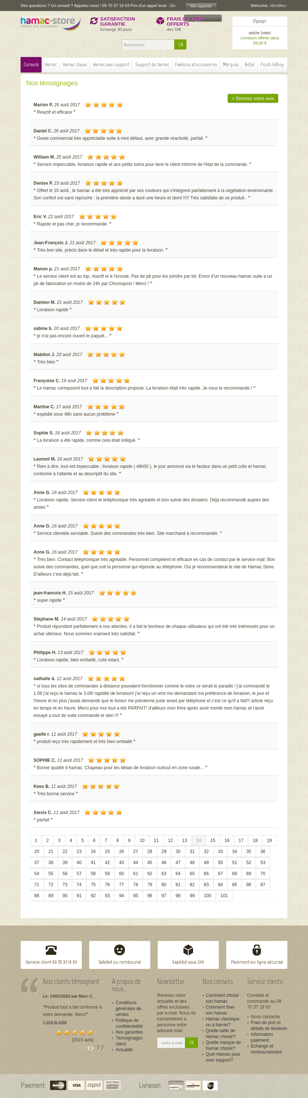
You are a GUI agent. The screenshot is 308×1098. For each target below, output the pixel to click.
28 (149, 851)
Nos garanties (129, 1032)
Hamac (51, 64)
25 (107, 851)
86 (248, 884)
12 (170, 840)
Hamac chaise (75, 64)
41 (93, 862)
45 (149, 862)
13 (184, 840)
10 (142, 840)
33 (220, 851)
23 (79, 851)
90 (65, 895)
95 (135, 895)
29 (163, 851)
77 (121, 884)
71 (36, 884)
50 (220, 862)
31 (192, 851)
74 (79, 884)
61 (135, 873)
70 (262, 873)
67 (220, 873)
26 (121, 851)
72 (50, 884)
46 (163, 862)
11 (156, 840)
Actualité (124, 1049)
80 (163, 884)
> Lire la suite (55, 1022)
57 (79, 873)
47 (178, 862)
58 (93, 873)
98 (178, 895)
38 (50, 862)
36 (262, 851)
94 (121, 895)
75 (93, 884)
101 (224, 895)
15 (212, 840)
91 (79, 895)
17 (241, 840)
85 (234, 884)
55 (50, 873)
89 (50, 895)
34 (234, 851)
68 (234, 873)
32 (206, 851)
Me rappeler (201, 6)
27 (135, 851)
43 (121, 862)
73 (65, 884)
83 (206, 884)
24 (93, 851)
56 (65, 873)
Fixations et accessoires (196, 64)
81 (178, 884)
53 (262, 862)
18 (255, 840)
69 (248, 873)
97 (163, 895)
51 (234, 862)
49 (206, 862)
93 (107, 895)
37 (36, 862)
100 (207, 895)
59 (107, 873)
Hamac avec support (111, 64)
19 (269, 840)
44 (135, 862)
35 (248, 851)
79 (149, 884)
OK (180, 45)
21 (50, 851)
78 (135, 884)
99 (192, 895)
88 (36, 895)
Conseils (31, 64)
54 (36, 873)
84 (220, 884)
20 (36, 851)
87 (262, 884)
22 (65, 851)
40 (79, 862)
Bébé (250, 64)
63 (163, 873)
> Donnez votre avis (253, 98)
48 (192, 862)
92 (93, 895)
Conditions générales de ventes (128, 1008)
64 (178, 873)
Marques (231, 64)
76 (107, 884)
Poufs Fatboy (272, 64)
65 (192, 873)
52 (248, 862)
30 (178, 851)
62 (149, 873)
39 (65, 862)
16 (226, 840)
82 (192, 884)
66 (206, 873)
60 (121, 873)
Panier (259, 21)
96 (149, 895)
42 (107, 862)
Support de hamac (152, 64)
